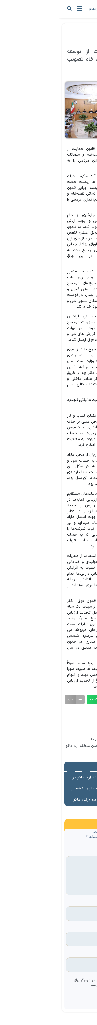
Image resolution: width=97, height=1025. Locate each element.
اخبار (76, 35)
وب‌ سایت (83, 953)
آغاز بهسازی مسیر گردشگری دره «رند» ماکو (48, 800)
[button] (10, 8)
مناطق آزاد (61, 35)
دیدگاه (84, 852)
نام (87, 902)
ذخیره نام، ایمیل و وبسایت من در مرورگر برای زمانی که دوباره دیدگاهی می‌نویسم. (49, 983)
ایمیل (84, 928)
